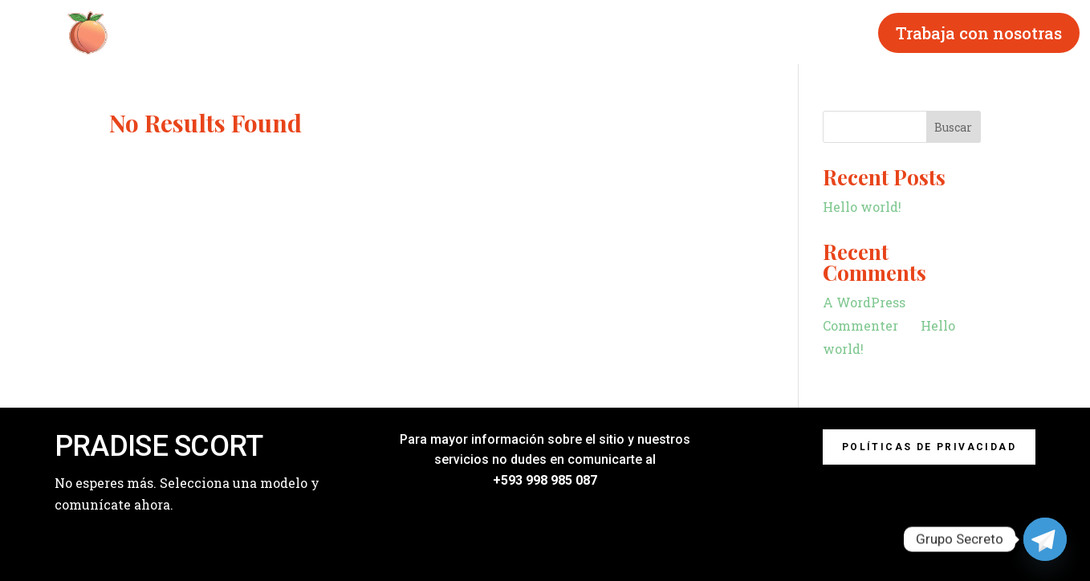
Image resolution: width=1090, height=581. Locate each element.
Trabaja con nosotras (979, 32)
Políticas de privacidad (929, 447)
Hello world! (862, 206)
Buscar (953, 127)
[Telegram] (1045, 539)
